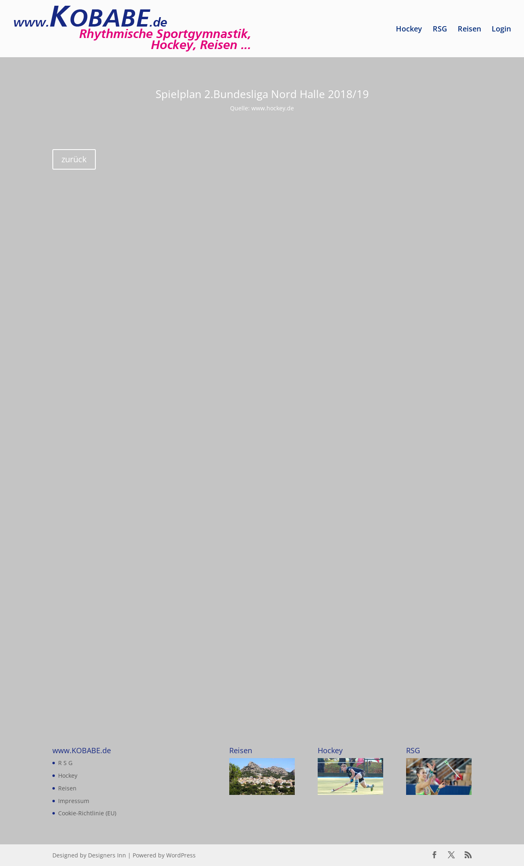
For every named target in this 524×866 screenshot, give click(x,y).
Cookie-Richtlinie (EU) (87, 813)
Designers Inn (107, 855)
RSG (440, 30)
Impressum (73, 801)
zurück (74, 159)
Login (501, 30)
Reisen (469, 30)
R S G (65, 763)
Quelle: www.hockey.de (262, 108)
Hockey (409, 30)
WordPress (181, 855)
